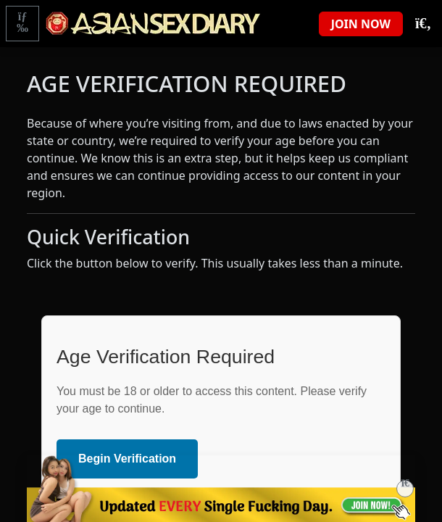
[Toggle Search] (422, 24)
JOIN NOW (361, 24)
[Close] (405, 488)
